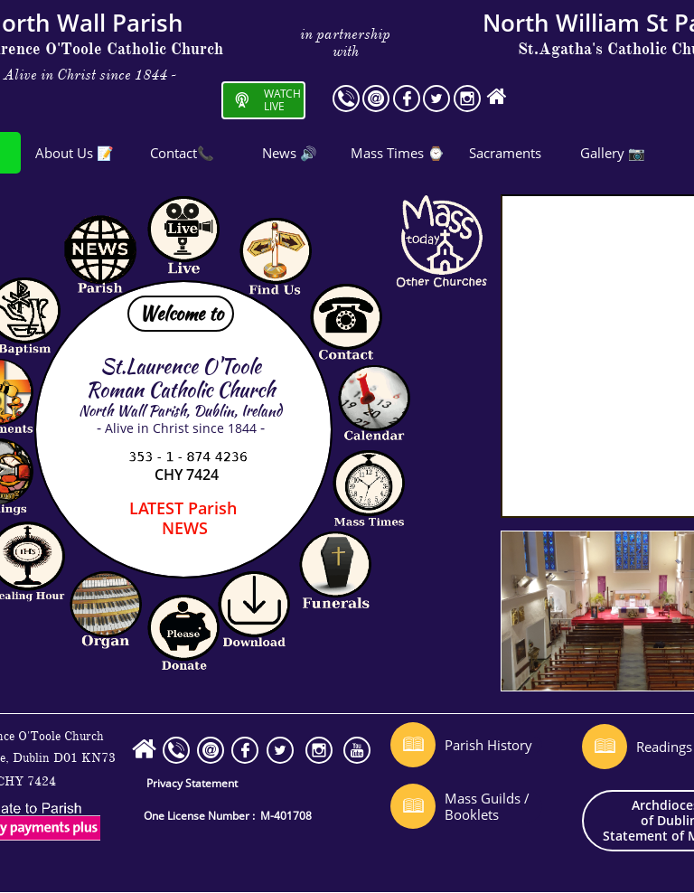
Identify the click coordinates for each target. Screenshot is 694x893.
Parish (183, 508)
